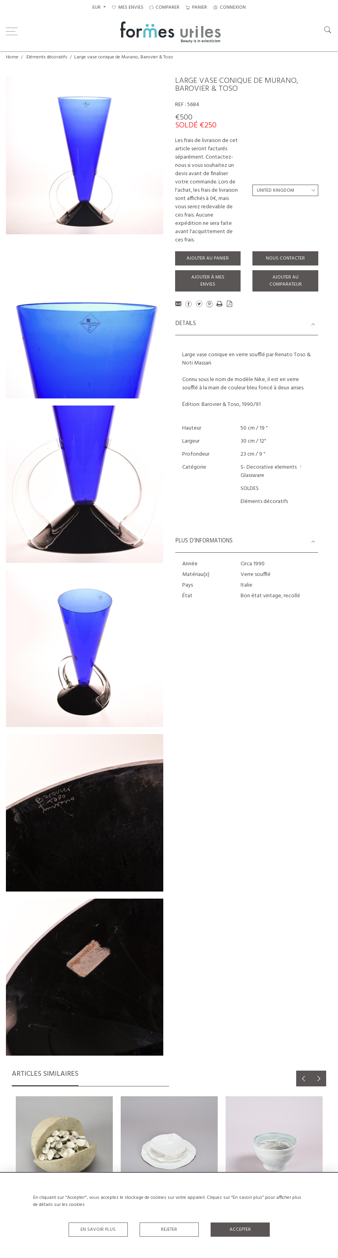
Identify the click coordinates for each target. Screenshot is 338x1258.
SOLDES (250, 488)
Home (12, 57)
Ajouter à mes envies (207, 280)
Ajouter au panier (208, 258)
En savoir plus (98, 1230)
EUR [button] (97, 7)
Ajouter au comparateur (285, 280)
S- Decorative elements (269, 467)
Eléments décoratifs (46, 57)
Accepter (240, 1230)
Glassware (252, 475)
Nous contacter (285, 258)
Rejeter (169, 1230)
